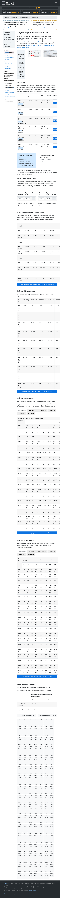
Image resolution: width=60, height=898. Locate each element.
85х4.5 (19, 806)
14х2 (46, 724)
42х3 (25, 764)
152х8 (51, 837)
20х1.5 (19, 733)
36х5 (41, 757)
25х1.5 (30, 739)
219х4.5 (35, 853)
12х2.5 (25, 724)
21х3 (25, 735)
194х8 (25, 851)
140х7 (46, 833)
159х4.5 (51, 840)
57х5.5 (51, 782)
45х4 (46, 766)
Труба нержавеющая (9, 50)
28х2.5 (46, 744)
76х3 (36, 797)
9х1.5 (52, 719)
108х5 (25, 820)
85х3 (51, 804)
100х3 (51, 813)
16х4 (41, 728)
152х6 (41, 837)
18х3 (30, 730)
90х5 (20, 813)
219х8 (20, 855)
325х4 (30, 866)
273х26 (25, 866)
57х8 (36, 784)
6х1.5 (25, 719)
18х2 (20, 730)
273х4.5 (46, 860)
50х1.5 (46, 771)
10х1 (20, 721)
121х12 (19, 826)
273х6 (20, 862)
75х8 (30, 797)
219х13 (46, 855)
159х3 (35, 840)
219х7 (51, 853)
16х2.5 (25, 728)
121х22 (41, 826)
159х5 (20, 842)
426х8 (20, 875)
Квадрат (7, 76)
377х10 (51, 871)
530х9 (30, 878)
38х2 (20, 759)
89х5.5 (30, 808)
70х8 (46, 793)
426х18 (41, 875)
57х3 (25, 782)
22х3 (25, 737)
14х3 (20, 726)
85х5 (25, 806)
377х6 (30, 871)
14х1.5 (41, 724)
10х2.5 (35, 721)
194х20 (19, 853)
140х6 (41, 833)
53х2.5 (51, 775)
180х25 (19, 851)
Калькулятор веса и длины (21, 53)
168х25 (19, 849)
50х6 (46, 773)
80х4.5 (19, 802)
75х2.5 (30, 795)
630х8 (41, 878)
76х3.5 (41, 797)
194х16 (46, 851)
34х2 (46, 753)
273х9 (41, 862)
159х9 (41, 842)
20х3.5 (41, 733)
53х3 (20, 777)
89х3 (41, 806)
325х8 (51, 866)
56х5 (41, 779)
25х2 (36, 739)
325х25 (19, 871)
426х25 (19, 878)
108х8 (41, 820)
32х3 (30, 750)
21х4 (36, 735)
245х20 (30, 860)
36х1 (20, 757)
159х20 (35, 844)
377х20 (35, 873)
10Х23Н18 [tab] (52, 410)
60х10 (51, 786)
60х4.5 (25, 786)
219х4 (30, 853)
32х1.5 (51, 748)
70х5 (30, 793)
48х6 (30, 771)
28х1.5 (35, 744)
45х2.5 (30, 766)
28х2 (41, 744)
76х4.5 (51, 797)
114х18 (30, 824)
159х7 (30, 842)
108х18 (25, 822)
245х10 (41, 857)
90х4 (46, 811)
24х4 (20, 739)
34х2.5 (51, 753)
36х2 (25, 757)
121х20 (35, 826)
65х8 (25, 791)
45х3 (36, 766)
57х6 (20, 784)
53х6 (25, 777)
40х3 (30, 762)
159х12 (19, 844)
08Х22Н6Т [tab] (32, 410)
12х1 (46, 721)
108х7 (35, 820)
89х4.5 (19, 808)
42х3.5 (30, 764)
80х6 (30, 802)
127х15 (35, 828)
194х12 (35, 851)
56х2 (20, 779)
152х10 (19, 840)
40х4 (41, 762)
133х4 (20, 831)
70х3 (51, 791)
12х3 (30, 724)
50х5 (41, 773)
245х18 (25, 860)
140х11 (25, 835)
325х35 (25, 871)
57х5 (46, 782)
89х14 (30, 811)
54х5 (51, 777)
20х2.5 (30, 733)
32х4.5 (46, 750)
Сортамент (21, 50)
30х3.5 (30, 748)
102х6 (41, 815)
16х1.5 (51, 726)
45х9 (25, 768)
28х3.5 (19, 746)
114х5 (41, 822)
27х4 (25, 744)
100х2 (46, 813)
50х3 (25, 773)
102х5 (35, 815)
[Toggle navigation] (56, 3)
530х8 (25, 878)
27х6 (30, 744)
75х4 (46, 795)
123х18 (46, 826)
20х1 (51, 730)
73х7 (20, 795)
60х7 (41, 786)
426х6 (46, 873)
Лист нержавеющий (9, 71)
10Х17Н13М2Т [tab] (41, 410)
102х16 (30, 817)
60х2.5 (41, 784)
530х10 (35, 878)
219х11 (35, 855)
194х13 (41, 851)
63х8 (41, 788)
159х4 (46, 840)
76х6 (25, 799)
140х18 (41, 835)
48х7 (36, 771)
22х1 (41, 735)
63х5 (36, 788)
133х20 (30, 833)
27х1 (36, 742)
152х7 (46, 837)
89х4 (51, 806)
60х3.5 (51, 784)
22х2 (51, 735)
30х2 (51, 746)
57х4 (36, 782)
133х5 (30, 831)
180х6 (35, 849)
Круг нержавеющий (9, 78)
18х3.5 (35, 730)
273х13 (25, 864)
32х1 (46, 748)
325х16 (41, 869)
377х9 (46, 871)
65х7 (20, 791)
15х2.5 (35, 726)
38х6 (51, 759)
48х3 (46, 768)
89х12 (25, 811)
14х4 (25, 726)
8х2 (41, 719)
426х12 (35, 875)
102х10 (19, 817)
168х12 (46, 846)
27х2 (41, 742)
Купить (55, 103)
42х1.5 (51, 762)
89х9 (51, 808)
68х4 (30, 791)
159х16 (25, 844)
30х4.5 (41, 748)
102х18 (35, 817)
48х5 (25, 771)
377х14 (25, 873)
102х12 (25, 817)
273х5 (51, 860)
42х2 (20, 764)
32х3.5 (35, 750)
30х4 (36, 748)
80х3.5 (51, 799)
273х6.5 (24, 862)
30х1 (41, 746)
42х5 (41, 764)
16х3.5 (35, 728)
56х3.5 (30, 779)
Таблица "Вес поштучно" (21, 68)
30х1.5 (46, 746)
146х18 (30, 837)
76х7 (30, 799)
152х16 (30, 840)
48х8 (41, 771)
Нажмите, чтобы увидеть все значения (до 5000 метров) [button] (37, 284)
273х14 (30, 864)
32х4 (41, 750)
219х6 (46, 853)
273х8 (35, 862)
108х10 (46, 820)
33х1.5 (35, 753)
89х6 (36, 808)
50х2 (51, 771)
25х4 (20, 742)
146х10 (19, 837)
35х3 (41, 755)
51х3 (30, 775)
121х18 (30, 826)
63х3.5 (25, 788)
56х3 (25, 779)
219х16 (19, 857)
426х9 (25, 875)
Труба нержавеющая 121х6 (26, 715)
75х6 (25, 797)
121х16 (25, 826)
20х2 (25, 733)
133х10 (46, 831)
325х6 (41, 866)
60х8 (46, 786)
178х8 (25, 849)
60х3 (46, 784)
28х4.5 (30, 746)
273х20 (46, 864)
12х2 (20, 724)
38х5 (46, 759)
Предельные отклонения (21, 77)
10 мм (40, 42)
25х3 (46, 739)
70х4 (25, 793)
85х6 (30, 806)
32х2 (20, 750)
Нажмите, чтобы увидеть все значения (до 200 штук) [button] (36, 533)
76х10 (41, 799)
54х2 (36, 777)
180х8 (46, 849)
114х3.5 (30, 822)
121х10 (51, 824)
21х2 (20, 735)
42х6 (46, 764)
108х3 (41, 817)
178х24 (30, 849)
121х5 (41, 824)
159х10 (46, 842)
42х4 (36, 764)
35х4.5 (46, 755)
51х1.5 (19, 775)
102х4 (30, 815)
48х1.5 (30, 768)
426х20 (46, 875)
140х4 (35, 833)
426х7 (51, 873)
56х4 (36, 779)
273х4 (41, 860)
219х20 (25, 857)
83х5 (51, 802)
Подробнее (44, 28)
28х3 (51, 744)
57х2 (51, 779)
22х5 (41, 737)
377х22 (41, 873)
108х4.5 (19, 820)
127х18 (41, 828)
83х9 (36, 804)
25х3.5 (51, 739)
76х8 (36, 799)
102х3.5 (24, 815)
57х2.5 (19, 782)
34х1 (41, 753)
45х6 (20, 768)
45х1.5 (19, 766)
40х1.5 (25, 762)
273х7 (30, 862)
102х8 (46, 815)
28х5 (36, 746)
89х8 (46, 808)
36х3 (30, 757)
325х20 (51, 869)
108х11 (51, 820)
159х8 (35, 842)
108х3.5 (46, 817)
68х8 (41, 791)
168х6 (25, 846)
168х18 (51, 846)
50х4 (36, 773)
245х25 (35, 860)
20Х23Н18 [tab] (31, 413)
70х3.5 (19, 793)
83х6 (20, 804)
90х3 (36, 811)
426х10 (30, 875)
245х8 (35, 857)
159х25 (41, 844)
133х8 (41, 831)
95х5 (25, 813)
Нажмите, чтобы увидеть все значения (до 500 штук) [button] (36, 677)
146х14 (25, 837)
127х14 (30, 828)
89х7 (41, 808)
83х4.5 (46, 802)
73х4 (51, 793)
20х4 (46, 733)
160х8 (46, 844)
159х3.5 (40, 840)
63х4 (30, 788)
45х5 (51, 766)
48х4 (20, 771)
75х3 (36, 795)
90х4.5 (51, 811)
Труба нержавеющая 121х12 (47, 715)
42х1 (46, 762)
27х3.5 (19, 744)
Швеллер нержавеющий (9, 85)
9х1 (46, 719)
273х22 (51, 864)
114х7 (51, 822)
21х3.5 (30, 735)
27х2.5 (46, 742)
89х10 (20, 811)
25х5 (30, 742)
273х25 (19, 866)
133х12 (51, 831)
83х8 (30, 804)
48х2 (36, 768)
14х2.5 (51, 724)
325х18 (46, 869)
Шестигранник (9, 81)
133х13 (19, 833)
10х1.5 (25, 721)
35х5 (51, 755)
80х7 (36, 802)
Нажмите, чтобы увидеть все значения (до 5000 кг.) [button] (37, 391)
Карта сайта (32, 891)
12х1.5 (51, 721)
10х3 (41, 721)
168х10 (41, 846)
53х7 (30, 777)
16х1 (46, 726)
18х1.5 (51, 728)
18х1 (46, 728)
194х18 (51, 851)
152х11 (25, 840)
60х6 (36, 786)
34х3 (20, 755)
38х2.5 (25, 759)
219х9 (25, 855)
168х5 (20, 846)
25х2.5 (41, 739)
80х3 (46, 799)
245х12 (46, 857)
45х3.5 (41, 766)
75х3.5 (41, 795)
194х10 (30, 851)
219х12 (41, 855)
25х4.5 (25, 742)
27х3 (51, 742)
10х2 (30, 721)
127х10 (25, 828)
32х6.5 (25, 753)
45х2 (25, 766)
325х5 (35, 866)
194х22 (25, 853)
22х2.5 (19, 737)
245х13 (51, 857)
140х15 (35, 835)
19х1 (46, 730)
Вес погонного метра (21, 58)
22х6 (46, 737)
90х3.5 (41, 811)
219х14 (51, 855)
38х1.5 (51, 757)
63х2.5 (19, 788)
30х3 (25, 748)
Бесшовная (8, 52)
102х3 (20, 815)
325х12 (30, 869)
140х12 (30, 835)
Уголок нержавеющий (9, 100)
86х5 (36, 806)
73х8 (25, 795)
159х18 (30, 844)
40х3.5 (35, 762)
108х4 (51, 817)
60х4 (20, 786)
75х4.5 (51, 795)
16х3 (30, 728)
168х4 (51, 844)
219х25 (30, 857)
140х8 (51, 833)
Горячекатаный (9, 87)
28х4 (25, 746)
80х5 (25, 802)
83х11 (46, 804)
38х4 (41, 759)
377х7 (35, 871)
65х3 (46, 788)
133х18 (25, 833)
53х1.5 (46, 775)
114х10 (25, 824)
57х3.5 (30, 782)
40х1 (20, 762)
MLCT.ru (6, 883)
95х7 (30, 813)
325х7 (46, 866)
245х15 (19, 860)
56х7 (46, 779)
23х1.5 (51, 737)
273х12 (19, 864)
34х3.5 (25, 755)
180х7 (41, 849)
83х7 (25, 804)
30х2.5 (19, 748)
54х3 (41, 777)
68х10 (46, 791)
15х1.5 (30, 726)
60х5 (30, 786)
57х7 (30, 784)
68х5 (36, 791)
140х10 (19, 835)
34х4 (30, 755)
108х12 (19, 822)
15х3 (41, 726)
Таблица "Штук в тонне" (21, 73)
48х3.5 (51, 768)
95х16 (41, 813)
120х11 (35, 824)
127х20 (46, 828)
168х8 (35, 846)
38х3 (30, 759)
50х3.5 (30, 773)
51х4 (41, 775)
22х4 (36, 737)
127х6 (51, 826)
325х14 (35, 869)
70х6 (36, 793)
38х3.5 (35, 759)
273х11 (51, 862)
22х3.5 (30, 737)
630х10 (46, 878)
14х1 (36, 724)
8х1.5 (36, 719)
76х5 (20, 799)
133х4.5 (24, 831)
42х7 (51, 764)
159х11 (51, 842)
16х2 (20, 728)
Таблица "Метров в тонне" (21, 64)
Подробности (8, 28)
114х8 (20, 824)
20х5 (51, 733)
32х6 (20, 753)
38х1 (46, 757)
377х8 (41, 871)
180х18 (51, 849)
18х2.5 (25, 730)
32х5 (51, 750)
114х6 (46, 822)
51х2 (25, 775)
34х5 (36, 755)
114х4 (35, 822)
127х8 (20, 828)
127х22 (51, 828)
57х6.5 (25, 784)
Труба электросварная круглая (9, 57)
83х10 (41, 804)
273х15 (35, 864)
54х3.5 (46, 777)
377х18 (30, 873)
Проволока (8, 83)
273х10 (46, 862)
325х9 (20, 869)
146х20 (35, 837)
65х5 (51, 788)
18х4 (41, 730)
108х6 (30, 820)
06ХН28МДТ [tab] (22, 410)
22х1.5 (46, 735)
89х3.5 (46, 806)
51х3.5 (35, 775)
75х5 (20, 797)
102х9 (51, 815)
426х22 (51, 875)
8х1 (30, 719)
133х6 (35, 831)
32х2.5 (25, 750)
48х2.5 (41, 768)
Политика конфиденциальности (13, 894)
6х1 (19, 719)
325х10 (25, 869)
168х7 (30, 846)
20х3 (36, 733)
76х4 (46, 797)
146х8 (51, 835)
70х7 (41, 793)
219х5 (41, 853)
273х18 (41, 864)
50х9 (51, 773)
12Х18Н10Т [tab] (21, 413)
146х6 (46, 835)
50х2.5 (19, 773)
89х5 (25, 808)
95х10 (35, 813)
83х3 (41, 802)
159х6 (25, 842)
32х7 (30, 753)
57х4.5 (41, 782)
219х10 (30, 855)
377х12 (19, 873)
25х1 (25, 739)
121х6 (46, 824)
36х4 (36, 757)
